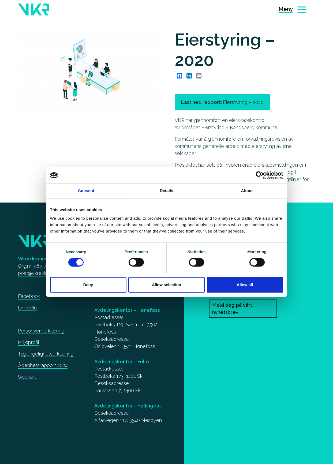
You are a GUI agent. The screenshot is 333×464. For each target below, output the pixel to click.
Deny (88, 284)
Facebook (29, 296)
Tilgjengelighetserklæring (45, 354)
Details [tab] (166, 190)
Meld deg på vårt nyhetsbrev (232, 308)
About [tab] (247, 190)
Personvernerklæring (41, 331)
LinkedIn (27, 307)
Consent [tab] (86, 190)
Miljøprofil (28, 342)
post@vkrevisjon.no (39, 273)
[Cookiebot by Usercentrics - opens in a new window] (259, 175)
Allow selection (166, 284)
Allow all (245, 284)
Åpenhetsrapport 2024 (43, 365)
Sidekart (27, 377)
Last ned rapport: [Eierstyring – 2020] (222, 102)
